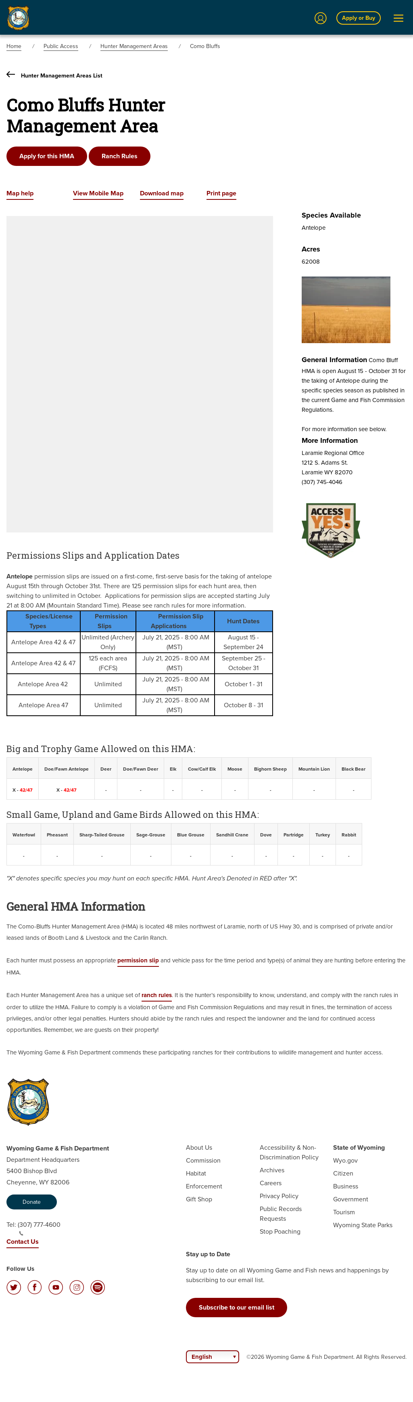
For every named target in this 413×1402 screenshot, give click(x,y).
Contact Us (22, 1241)
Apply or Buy (358, 18)
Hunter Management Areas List (54, 75)
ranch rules (157, 995)
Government (350, 1199)
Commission (203, 1160)
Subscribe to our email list (236, 1307)
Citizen (343, 1173)
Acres (311, 249)
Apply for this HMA (46, 156)
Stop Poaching (280, 1231)
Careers (271, 1183)
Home (13, 46)
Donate (32, 1202)
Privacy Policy (279, 1196)
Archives (272, 1170)
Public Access (61, 46)
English (202, 1356)
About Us (199, 1147)
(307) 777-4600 (39, 1228)
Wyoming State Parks (362, 1225)
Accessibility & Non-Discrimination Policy (289, 1152)
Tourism (344, 1212)
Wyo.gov (345, 1160)
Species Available (331, 215)
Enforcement (204, 1186)
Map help (19, 193)
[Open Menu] (398, 18)
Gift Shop (199, 1199)
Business (345, 1186)
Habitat (196, 1173)
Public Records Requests (281, 1213)
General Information (334, 359)
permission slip (138, 960)
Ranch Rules (120, 156)
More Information (330, 440)
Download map (162, 193)
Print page (221, 193)
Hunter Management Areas (134, 46)
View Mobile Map (98, 193)
